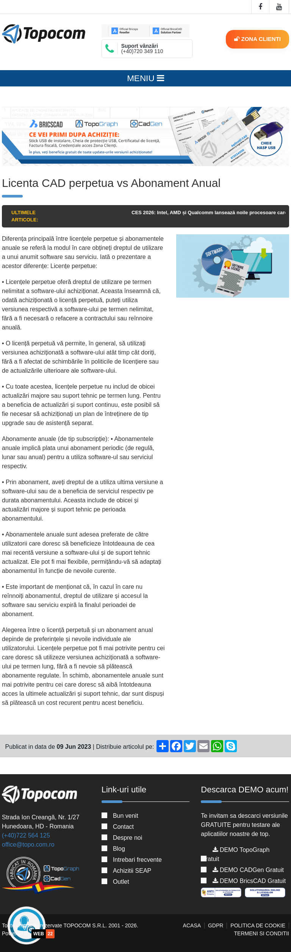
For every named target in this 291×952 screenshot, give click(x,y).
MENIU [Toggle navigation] (145, 78)
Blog (119, 848)
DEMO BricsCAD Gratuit (249, 881)
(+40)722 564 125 (26, 835)
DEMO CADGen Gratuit (248, 870)
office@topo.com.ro (28, 844)
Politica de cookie (257, 925)
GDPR (215, 925)
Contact (123, 826)
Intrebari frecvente (137, 859)
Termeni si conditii (261, 933)
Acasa (192, 925)
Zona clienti (257, 39)
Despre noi (127, 837)
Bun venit (125, 815)
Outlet (121, 881)
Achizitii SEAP (132, 870)
